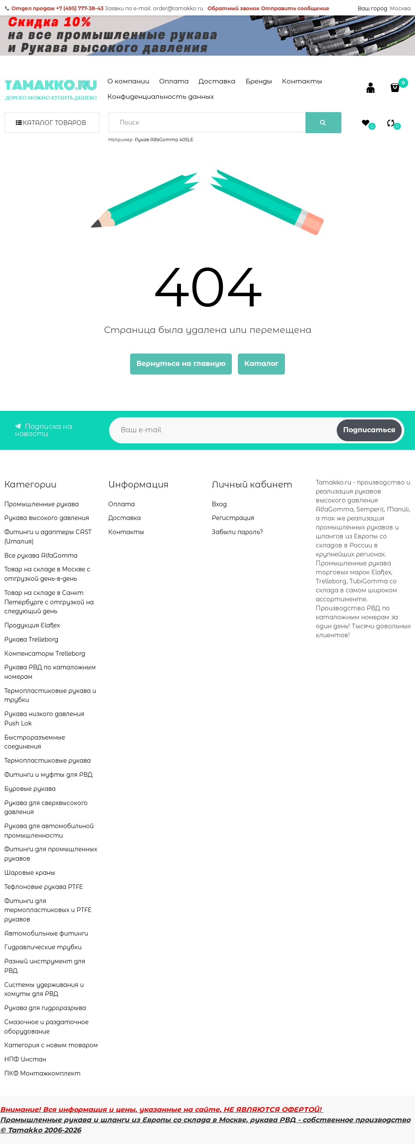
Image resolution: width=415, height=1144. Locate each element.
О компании (128, 81)
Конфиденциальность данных (160, 96)
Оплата (174, 81)
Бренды (259, 81)
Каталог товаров (54, 122)
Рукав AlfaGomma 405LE (164, 140)
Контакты (302, 81)
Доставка (217, 81)
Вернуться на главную (180, 364)
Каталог (261, 364)
